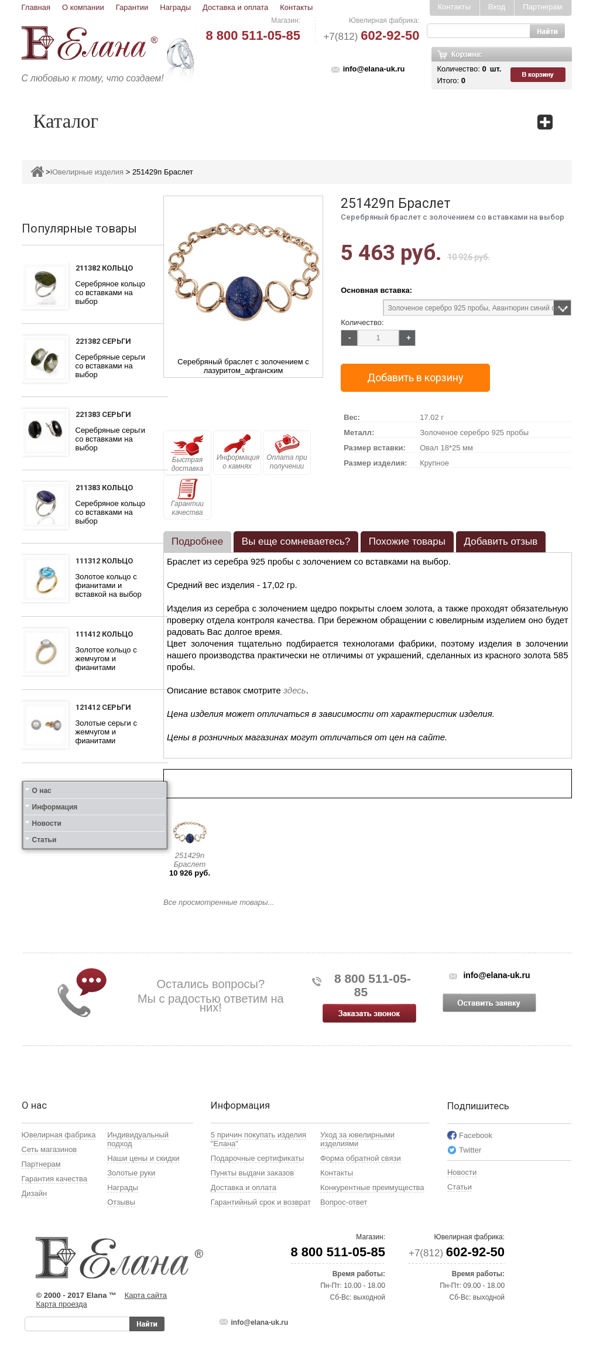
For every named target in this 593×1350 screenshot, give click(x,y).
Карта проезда (61, 1304)
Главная (36, 7)
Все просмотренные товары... (218, 902)
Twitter (470, 1150)
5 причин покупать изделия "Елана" (258, 1139)
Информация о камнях (238, 452)
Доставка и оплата (235, 7)
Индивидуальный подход (138, 1139)
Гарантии (132, 7)
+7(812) (371, 36)
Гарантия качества (54, 1178)
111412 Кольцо (104, 634)
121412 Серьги (103, 707)
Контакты (296, 7)
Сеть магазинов (49, 1149)
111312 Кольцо (104, 560)
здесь (294, 690)
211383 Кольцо (104, 487)
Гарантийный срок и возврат (261, 1202)
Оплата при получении (286, 452)
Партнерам (542, 6)
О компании (83, 7)
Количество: (362, 322)
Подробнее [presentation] (197, 541)
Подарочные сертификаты (257, 1158)
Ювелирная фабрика (59, 1134)
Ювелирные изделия (87, 172)
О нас (42, 791)
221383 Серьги (103, 414)
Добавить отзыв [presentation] (501, 541)
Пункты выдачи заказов (252, 1172)
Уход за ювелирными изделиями (357, 1139)
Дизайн (34, 1193)
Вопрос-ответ (344, 1202)
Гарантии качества (187, 498)
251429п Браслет (190, 860)
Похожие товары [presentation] (407, 541)
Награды (175, 7)
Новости (46, 823)
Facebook (475, 1135)
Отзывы (121, 1202)
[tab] (197, 541)
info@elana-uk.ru (374, 68)
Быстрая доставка (187, 453)
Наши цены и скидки (143, 1158)
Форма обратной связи (360, 1158)
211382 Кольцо (104, 268)
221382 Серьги (103, 341)
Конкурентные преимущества (372, 1187)
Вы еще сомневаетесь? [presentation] (296, 541)
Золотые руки (131, 1172)
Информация (55, 807)
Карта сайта (146, 1295)
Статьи (44, 840)
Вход (496, 6)
